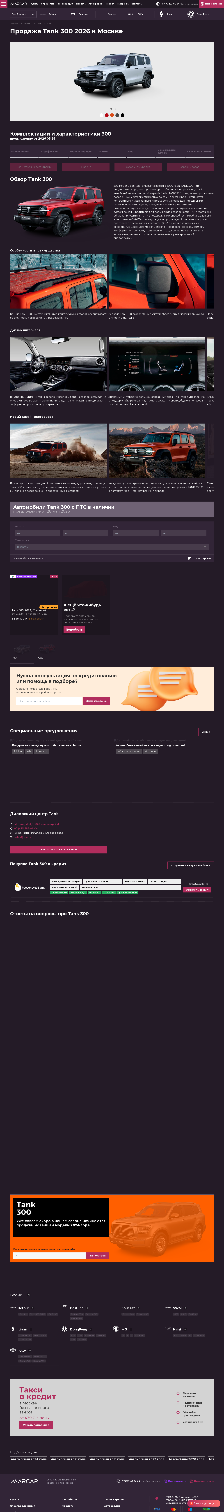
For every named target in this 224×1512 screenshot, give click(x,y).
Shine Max (89, 1308)
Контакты (136, 4)
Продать (81, 4)
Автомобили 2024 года (29, 1432)
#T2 (40, 781)
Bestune (78, 14)
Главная (14, 23)
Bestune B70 (77, 1287)
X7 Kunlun (199, 1308)
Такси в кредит (65, 4)
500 (16, 683)
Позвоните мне (202, 1454)
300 (30, 683)
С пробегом (47, 4)
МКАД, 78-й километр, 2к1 (182, 1469)
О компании (18, 1491)
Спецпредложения (22, 1478)
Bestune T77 (39, 1329)
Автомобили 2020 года (186, 1432)
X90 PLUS (52, 1287)
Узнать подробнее (36, 1397)
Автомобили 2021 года (68, 1432)
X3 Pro (183, 1308)
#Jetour (28, 781)
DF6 (80, 1308)
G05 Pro (192, 1287)
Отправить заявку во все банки (190, 852)
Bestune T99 (38, 1333)
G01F (183, 1287)
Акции (206, 761)
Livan (165, 14)
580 (73, 1312)
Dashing (23, 1287)
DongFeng (198, 14)
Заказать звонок (96, 730)
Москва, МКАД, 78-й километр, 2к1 (36, 811)
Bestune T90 (91, 1287)
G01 (176, 1287)
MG (124, 1302)
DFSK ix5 (101, 1308)
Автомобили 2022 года (146, 1432)
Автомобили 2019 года (107, 1432)
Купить (34, 4)
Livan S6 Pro (25, 1312)
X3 (190, 1308)
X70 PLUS (40, 1287)
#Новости (51, 781)
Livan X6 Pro (25, 1308)
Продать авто (175, 1454)
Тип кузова (22, 566)
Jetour (48, 14)
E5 (175, 1308)
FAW (22, 1323)
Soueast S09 (128, 1287)
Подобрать (74, 663)
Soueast (108, 14)
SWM (136, 14)
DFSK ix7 (82, 1312)
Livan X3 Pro (40, 1308)
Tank (39, 23)
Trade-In (109, 4)
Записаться (112, 1228)
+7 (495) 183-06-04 (167, 4)
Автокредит (95, 4)
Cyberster (139, 1308)
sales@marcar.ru (24, 824)
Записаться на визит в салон (51, 836)
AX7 (73, 1308)
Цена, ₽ (19, 552)
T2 (31, 1287)
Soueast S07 (142, 1287)
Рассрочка (123, 4)
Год (115, 552)
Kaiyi (177, 1302)
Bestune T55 (76, 1291)
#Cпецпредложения (139, 781)
